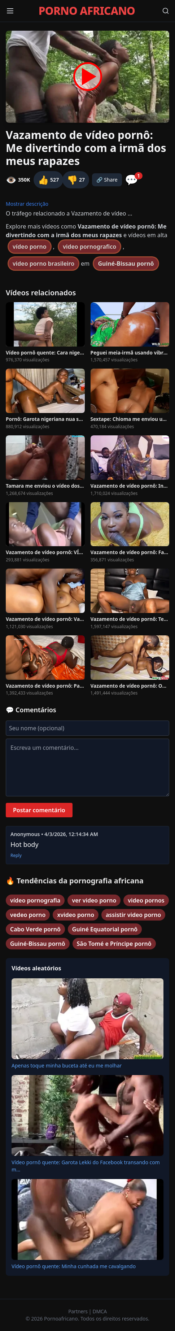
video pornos (146, 900)
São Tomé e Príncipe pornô (114, 944)
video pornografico (89, 247)
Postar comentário (39, 810)
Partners (78, 1311)
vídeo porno (30, 247)
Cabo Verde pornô (35, 929)
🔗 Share (107, 179)
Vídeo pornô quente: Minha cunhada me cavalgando (74, 1266)
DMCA (100, 1311)
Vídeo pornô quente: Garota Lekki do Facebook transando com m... (86, 1166)
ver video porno (94, 900)
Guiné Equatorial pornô (104, 929)
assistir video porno (133, 915)
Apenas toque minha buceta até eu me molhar (67, 1065)
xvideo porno (75, 915)
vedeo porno (27, 915)
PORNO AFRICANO (87, 10)
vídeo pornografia (35, 900)
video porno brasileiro (43, 263)
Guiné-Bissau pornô (126, 263)
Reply (16, 855)
